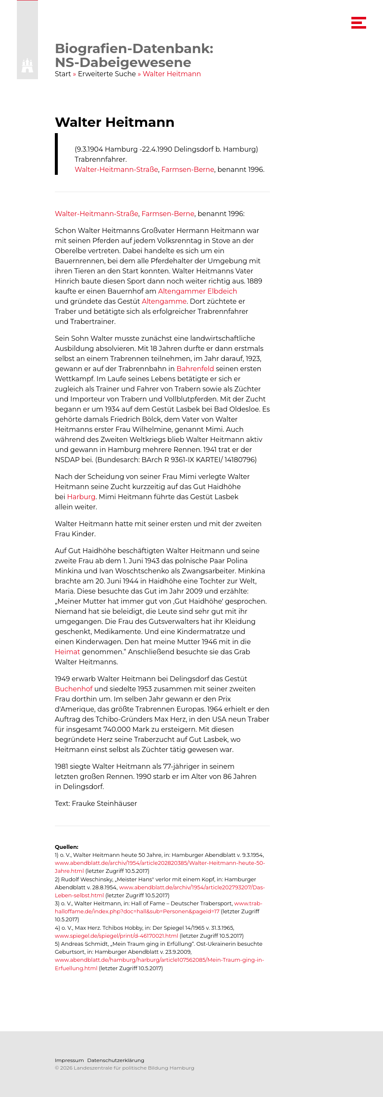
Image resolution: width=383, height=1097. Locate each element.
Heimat (67, 652)
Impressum (69, 1060)
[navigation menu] (359, 22)
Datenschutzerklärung (115, 1060)
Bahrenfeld (195, 369)
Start (63, 74)
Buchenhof (73, 689)
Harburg (81, 497)
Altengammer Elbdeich (197, 291)
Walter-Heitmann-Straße (116, 170)
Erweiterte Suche (107, 74)
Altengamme (164, 301)
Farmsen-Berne (187, 170)
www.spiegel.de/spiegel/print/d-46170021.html (116, 936)
